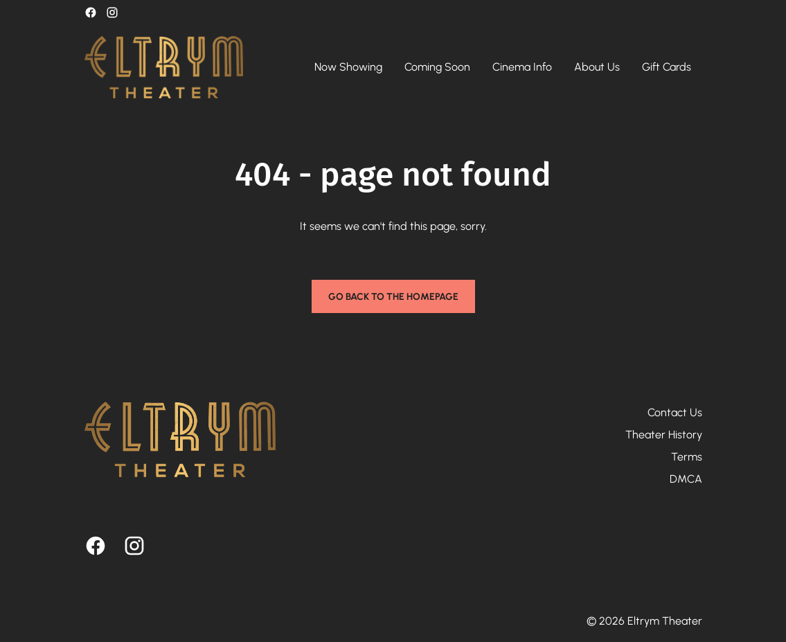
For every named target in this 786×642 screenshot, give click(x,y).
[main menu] (502, 67)
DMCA (686, 478)
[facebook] (90, 12)
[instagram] (112, 12)
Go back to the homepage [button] (393, 297)
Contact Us (674, 412)
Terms (686, 456)
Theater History (663, 434)
